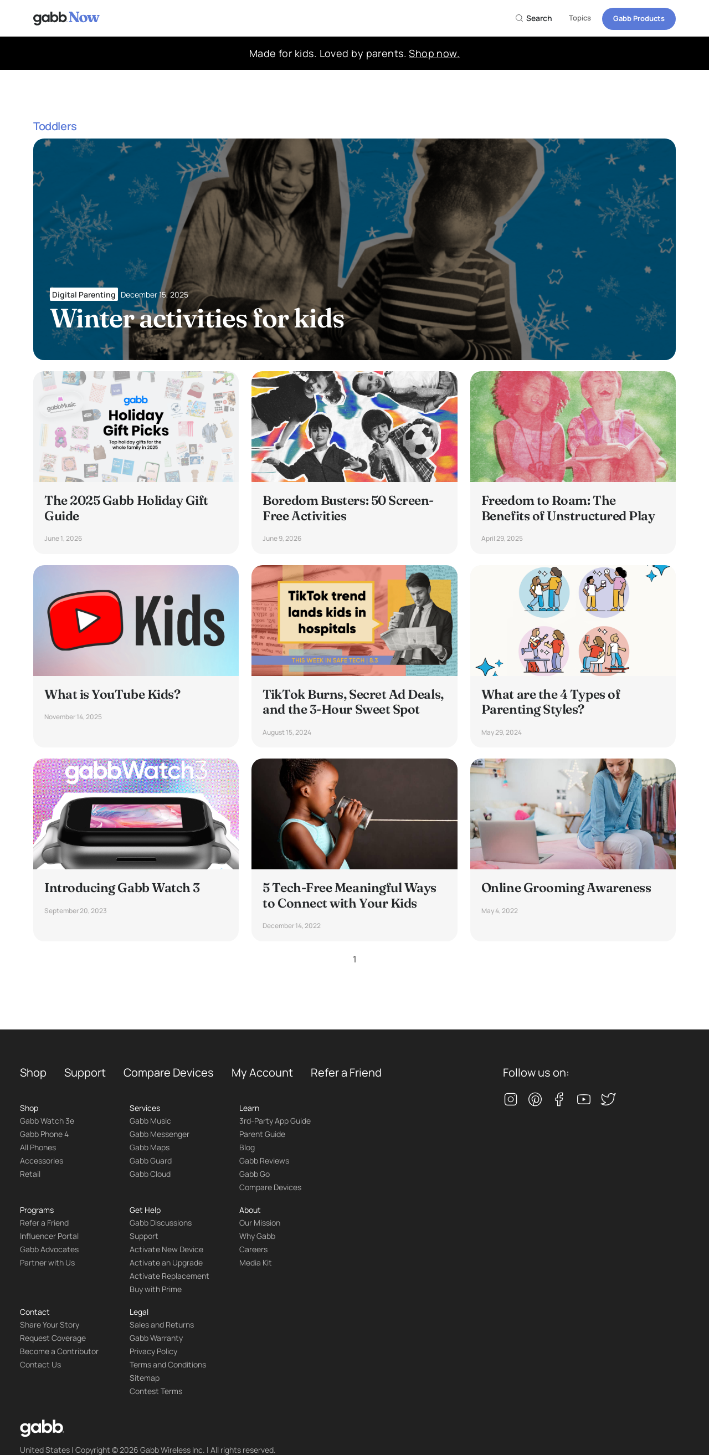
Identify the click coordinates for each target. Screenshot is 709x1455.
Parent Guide (262, 1134)
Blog (247, 1147)
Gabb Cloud (150, 1174)
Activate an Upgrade (166, 1262)
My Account (262, 1072)
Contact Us (40, 1364)
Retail (30, 1174)
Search (533, 18)
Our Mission (259, 1222)
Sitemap (145, 1377)
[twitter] (608, 1100)
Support (85, 1072)
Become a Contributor (59, 1351)
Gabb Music (150, 1120)
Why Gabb (257, 1236)
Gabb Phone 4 (44, 1134)
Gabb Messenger (159, 1134)
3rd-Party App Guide (275, 1120)
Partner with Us (47, 1262)
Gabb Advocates (49, 1249)
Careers (253, 1249)
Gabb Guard (151, 1160)
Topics (580, 18)
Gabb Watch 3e (47, 1120)
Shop (33, 1072)
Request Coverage (53, 1338)
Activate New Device (166, 1249)
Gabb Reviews (264, 1160)
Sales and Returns (162, 1324)
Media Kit (255, 1262)
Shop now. (434, 53)
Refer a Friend (346, 1072)
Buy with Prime (156, 1289)
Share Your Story (49, 1324)
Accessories (41, 1160)
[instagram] (510, 1100)
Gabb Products (639, 18)
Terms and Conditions (168, 1364)
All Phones (38, 1147)
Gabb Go (254, 1174)
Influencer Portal (49, 1236)
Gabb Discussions (161, 1222)
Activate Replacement (169, 1275)
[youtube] (584, 1100)
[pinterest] (535, 1100)
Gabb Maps (149, 1147)
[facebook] (559, 1100)
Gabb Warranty (156, 1338)
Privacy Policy (153, 1351)
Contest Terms (156, 1391)
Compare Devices (169, 1072)
